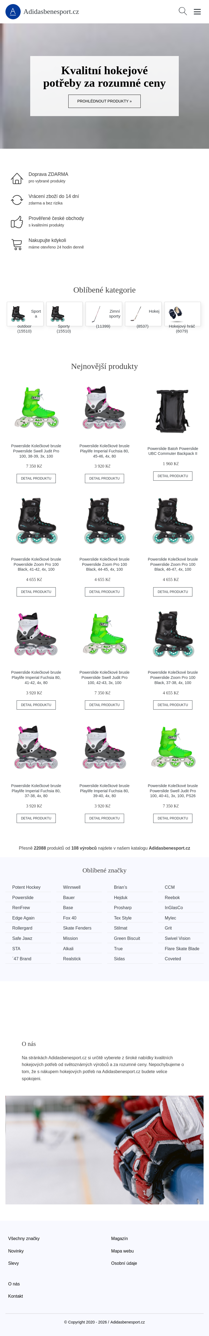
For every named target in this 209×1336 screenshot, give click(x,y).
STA (16, 948)
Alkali (68, 948)
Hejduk (121, 897)
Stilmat (120, 928)
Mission (70, 938)
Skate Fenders (77, 928)
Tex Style (123, 918)
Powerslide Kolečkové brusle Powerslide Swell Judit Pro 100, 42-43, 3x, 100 (104, 677)
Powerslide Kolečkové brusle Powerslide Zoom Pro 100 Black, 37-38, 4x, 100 (173, 677)
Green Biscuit (127, 938)
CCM (170, 887)
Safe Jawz (22, 938)
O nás (14, 1284)
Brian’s (120, 887)
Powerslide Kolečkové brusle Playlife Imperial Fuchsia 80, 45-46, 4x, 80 (104, 451)
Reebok (172, 897)
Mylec (170, 918)
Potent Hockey (26, 887)
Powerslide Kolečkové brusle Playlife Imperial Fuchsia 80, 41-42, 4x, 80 (36, 677)
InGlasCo (174, 907)
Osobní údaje (124, 1263)
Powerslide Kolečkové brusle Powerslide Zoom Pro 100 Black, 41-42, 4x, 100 (36, 564)
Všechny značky (24, 1238)
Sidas (119, 958)
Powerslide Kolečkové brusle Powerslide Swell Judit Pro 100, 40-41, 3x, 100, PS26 (173, 791)
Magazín (119, 1238)
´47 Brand (21, 958)
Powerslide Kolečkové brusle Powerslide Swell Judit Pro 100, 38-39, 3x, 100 (36, 451)
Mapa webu (122, 1251)
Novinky (16, 1251)
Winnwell (72, 887)
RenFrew (21, 907)
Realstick (72, 958)
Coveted (173, 958)
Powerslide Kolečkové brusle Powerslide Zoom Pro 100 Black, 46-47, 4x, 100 (173, 564)
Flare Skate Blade (182, 948)
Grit (168, 928)
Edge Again (23, 918)
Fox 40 (69, 918)
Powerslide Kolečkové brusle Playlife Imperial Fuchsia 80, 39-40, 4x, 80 (104, 791)
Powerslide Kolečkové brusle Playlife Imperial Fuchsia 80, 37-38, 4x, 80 (36, 791)
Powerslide (22, 897)
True (118, 948)
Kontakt (15, 1296)
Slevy (13, 1263)
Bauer (69, 897)
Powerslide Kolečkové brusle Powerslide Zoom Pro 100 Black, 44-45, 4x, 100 (104, 564)
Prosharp (123, 907)
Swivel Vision (177, 938)
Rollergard (22, 928)
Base (68, 907)
